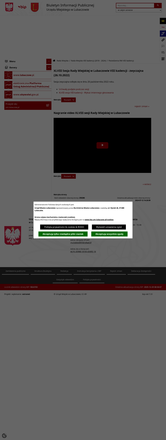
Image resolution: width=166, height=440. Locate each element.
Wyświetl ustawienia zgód (109, 227)
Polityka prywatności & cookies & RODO (64, 227)
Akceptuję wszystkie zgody (109, 234)
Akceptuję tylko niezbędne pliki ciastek (63, 234)
